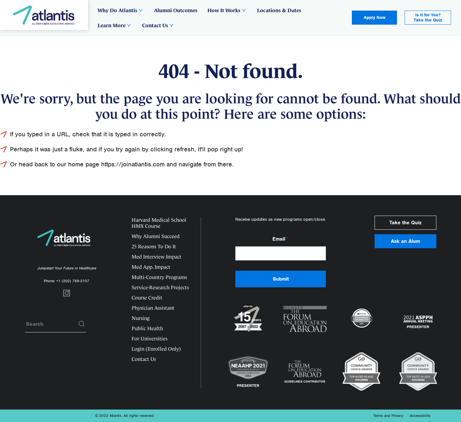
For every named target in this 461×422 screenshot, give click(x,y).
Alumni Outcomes (176, 10)
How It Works (223, 10)
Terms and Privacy (388, 415)
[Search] (82, 324)
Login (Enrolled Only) (156, 349)
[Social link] (66, 295)
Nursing (141, 318)
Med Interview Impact (157, 256)
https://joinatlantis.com (133, 164)
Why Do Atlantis (117, 10)
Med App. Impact (151, 267)
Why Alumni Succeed (156, 236)
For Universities (149, 338)
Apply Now (374, 17)
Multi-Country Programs (159, 277)
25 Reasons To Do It (154, 246)
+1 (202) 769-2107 (72, 280)
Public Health (147, 328)
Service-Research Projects (160, 287)
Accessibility (420, 415)
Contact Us (155, 25)
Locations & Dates (279, 10)
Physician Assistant (153, 308)
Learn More (111, 25)
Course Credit (147, 297)
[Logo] (44, 15)
